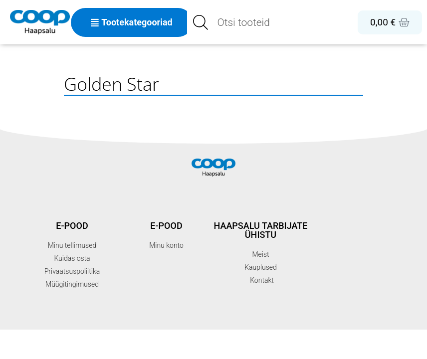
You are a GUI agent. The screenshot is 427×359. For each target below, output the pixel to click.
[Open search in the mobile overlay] (253, 22)
